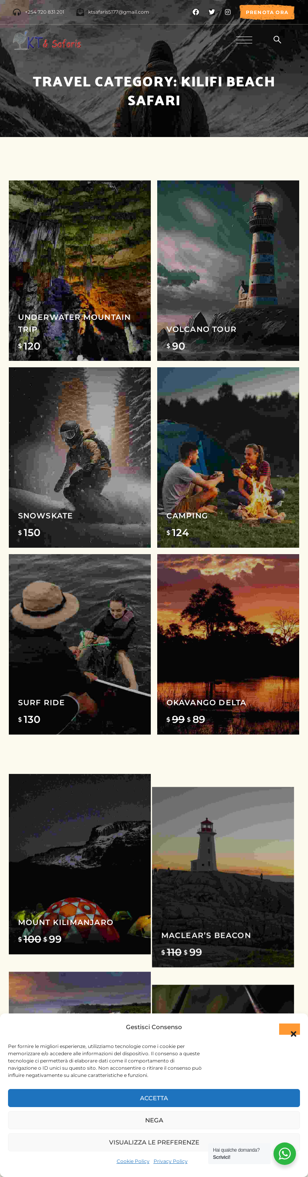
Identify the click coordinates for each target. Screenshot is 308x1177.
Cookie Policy (133, 1161)
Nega (154, 1120)
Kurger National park (134, 871)
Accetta (154, 1098)
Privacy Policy (171, 1161)
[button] (289, 1029)
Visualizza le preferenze (154, 1142)
